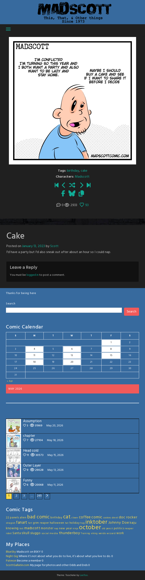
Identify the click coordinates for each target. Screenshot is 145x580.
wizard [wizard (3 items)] (111, 533)
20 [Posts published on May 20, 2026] (72, 362)
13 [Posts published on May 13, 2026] (72, 355)
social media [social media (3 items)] (50, 533)
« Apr (10, 381)
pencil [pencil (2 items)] (109, 528)
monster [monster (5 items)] (47, 528)
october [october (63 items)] (90, 528)
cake (84, 171)
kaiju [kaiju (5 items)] (133, 522)
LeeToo (84, 575)
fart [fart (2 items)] (30, 523)
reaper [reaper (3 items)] (129, 528)
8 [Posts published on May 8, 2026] (111, 349)
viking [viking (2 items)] (94, 533)
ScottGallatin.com (17, 565)
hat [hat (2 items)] (67, 523)
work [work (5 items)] (120, 533)
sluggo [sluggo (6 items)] (35, 533)
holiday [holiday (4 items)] (75, 523)
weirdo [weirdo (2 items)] (102, 533)
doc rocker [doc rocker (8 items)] (128, 517)
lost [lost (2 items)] (22, 528)
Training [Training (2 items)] (85, 533)
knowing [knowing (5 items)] (12, 528)
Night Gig (12, 556)
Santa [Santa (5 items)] (17, 533)
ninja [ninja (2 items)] (75, 528)
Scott (54, 246)
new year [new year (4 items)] (65, 528)
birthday (73, 171)
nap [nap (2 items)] (56, 528)
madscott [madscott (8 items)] (32, 528)
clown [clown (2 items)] (74, 518)
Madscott (82, 177)
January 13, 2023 (33, 246)
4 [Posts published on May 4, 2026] (34, 349)
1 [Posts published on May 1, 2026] (111, 342)
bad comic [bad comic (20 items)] (38, 517)
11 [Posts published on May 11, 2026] (34, 355)
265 (39, 495)
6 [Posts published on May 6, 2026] (72, 349)
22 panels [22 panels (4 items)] (12, 517)
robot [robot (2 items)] (9, 533)
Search (10, 303)
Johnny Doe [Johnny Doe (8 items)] (118, 523)
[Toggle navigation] (8, 29)
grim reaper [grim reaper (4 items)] (41, 523)
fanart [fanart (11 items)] (21, 522)
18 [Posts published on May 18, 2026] (34, 362)
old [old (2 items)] (103, 528)
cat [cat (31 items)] (67, 517)
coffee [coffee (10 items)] (85, 517)
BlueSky (11, 551)
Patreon (11, 560)
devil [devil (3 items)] (115, 518)
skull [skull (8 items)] (25, 533)
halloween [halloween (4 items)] (57, 523)
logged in (32, 275)
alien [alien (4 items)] (23, 517)
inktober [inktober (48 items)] (96, 522)
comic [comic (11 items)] (96, 517)
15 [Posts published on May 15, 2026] (111, 355)
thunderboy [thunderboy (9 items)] (69, 533)
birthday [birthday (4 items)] (56, 517)
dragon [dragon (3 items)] (10, 523)
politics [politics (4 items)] (119, 528)
